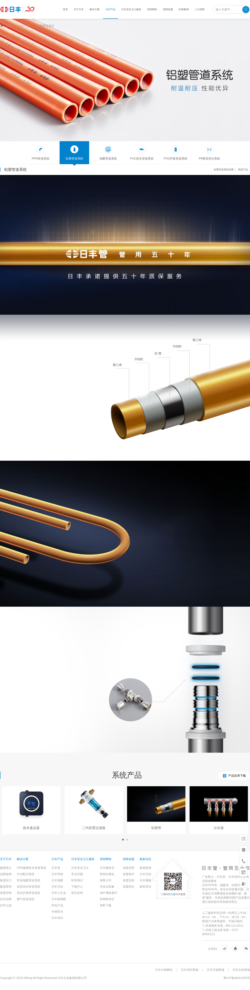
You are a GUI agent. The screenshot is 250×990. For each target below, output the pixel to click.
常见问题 (77, 874)
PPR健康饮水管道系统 (31, 867)
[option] (31, 810)
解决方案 (95, 9)
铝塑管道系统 (45, 26)
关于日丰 (79, 9)
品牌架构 (6, 874)
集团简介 (6, 867)
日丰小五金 (58, 892)
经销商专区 (107, 899)
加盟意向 (128, 886)
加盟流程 (128, 880)
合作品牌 (6, 899)
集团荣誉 (6, 886)
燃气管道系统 (25, 899)
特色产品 (57, 905)
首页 (65, 9)
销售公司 (105, 880)
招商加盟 (168, 9)
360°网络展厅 (109, 892)
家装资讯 (145, 886)
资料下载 (105, 905)
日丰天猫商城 (215, 969)
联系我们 (77, 880)
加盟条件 (128, 874)
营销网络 (152, 9)
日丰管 (55, 867)
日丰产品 (110, 9)
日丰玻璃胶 (58, 899)
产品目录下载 (234, 775)
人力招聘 (200, 9)
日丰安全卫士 (80, 867)
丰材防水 (57, 911)
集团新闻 (145, 867)
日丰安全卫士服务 (131, 9)
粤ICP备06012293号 (236, 978)
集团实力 (6, 880)
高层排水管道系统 (28, 886)
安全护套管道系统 (28, 892)
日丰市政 (57, 874)
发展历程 (6, 892)
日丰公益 (6, 905)
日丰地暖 (57, 880)
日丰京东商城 (241, 969)
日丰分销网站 (163, 969)
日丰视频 (145, 880)
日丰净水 (57, 918)
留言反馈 (77, 892)
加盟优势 (128, 867)
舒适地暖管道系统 (28, 880)
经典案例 (184, 9)
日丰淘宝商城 (189, 969)
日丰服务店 (107, 867)
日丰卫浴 (57, 886)
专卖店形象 (107, 886)
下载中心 (77, 886)
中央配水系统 (25, 874)
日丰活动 (145, 874)
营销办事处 (107, 874)
